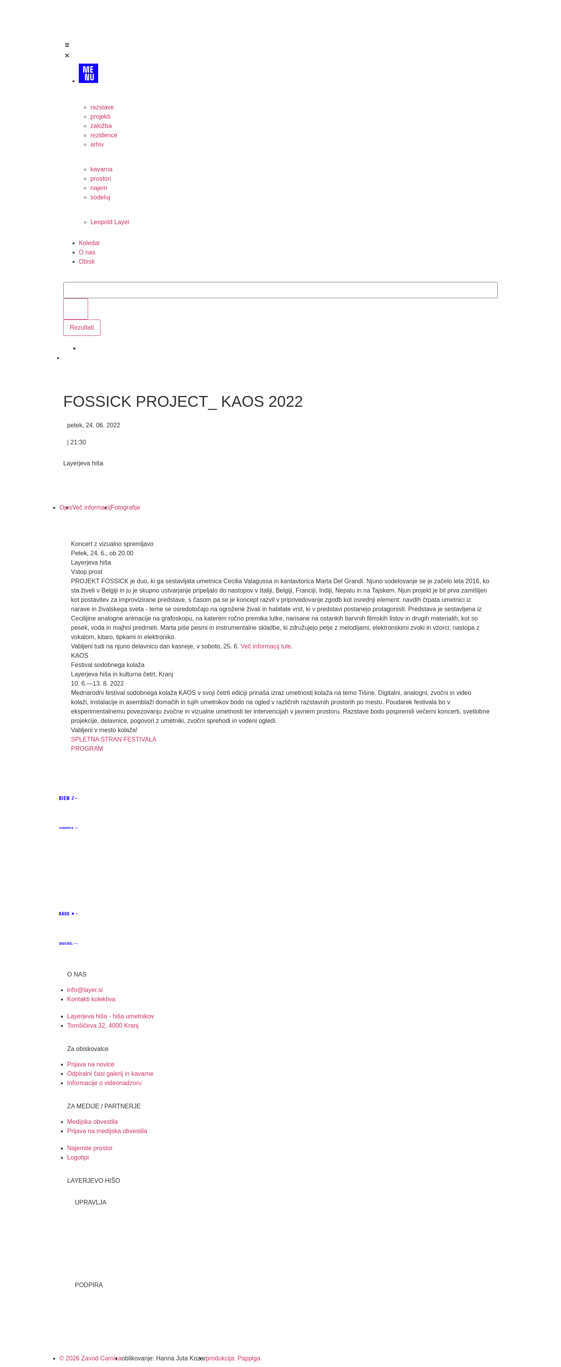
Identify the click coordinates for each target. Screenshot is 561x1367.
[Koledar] (288, 243)
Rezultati (82, 327)
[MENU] (288, 76)
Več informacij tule (266, 646)
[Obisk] (288, 261)
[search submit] (75, 309)
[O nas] (288, 252)
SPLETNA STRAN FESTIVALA (113, 739)
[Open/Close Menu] (280, 51)
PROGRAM (87, 748)
